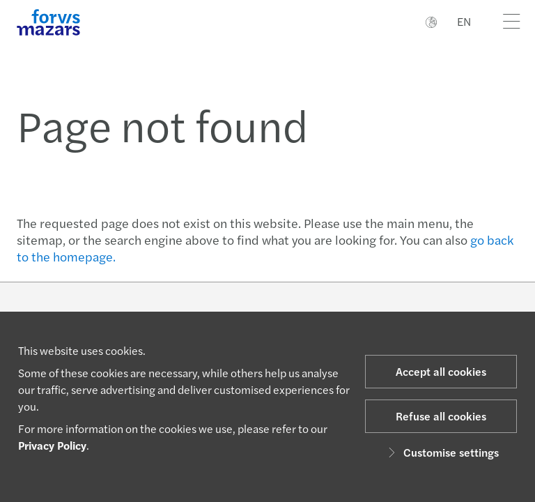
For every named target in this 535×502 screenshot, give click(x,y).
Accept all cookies (441, 371)
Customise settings (441, 452)
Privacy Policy (52, 445)
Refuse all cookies (441, 416)
